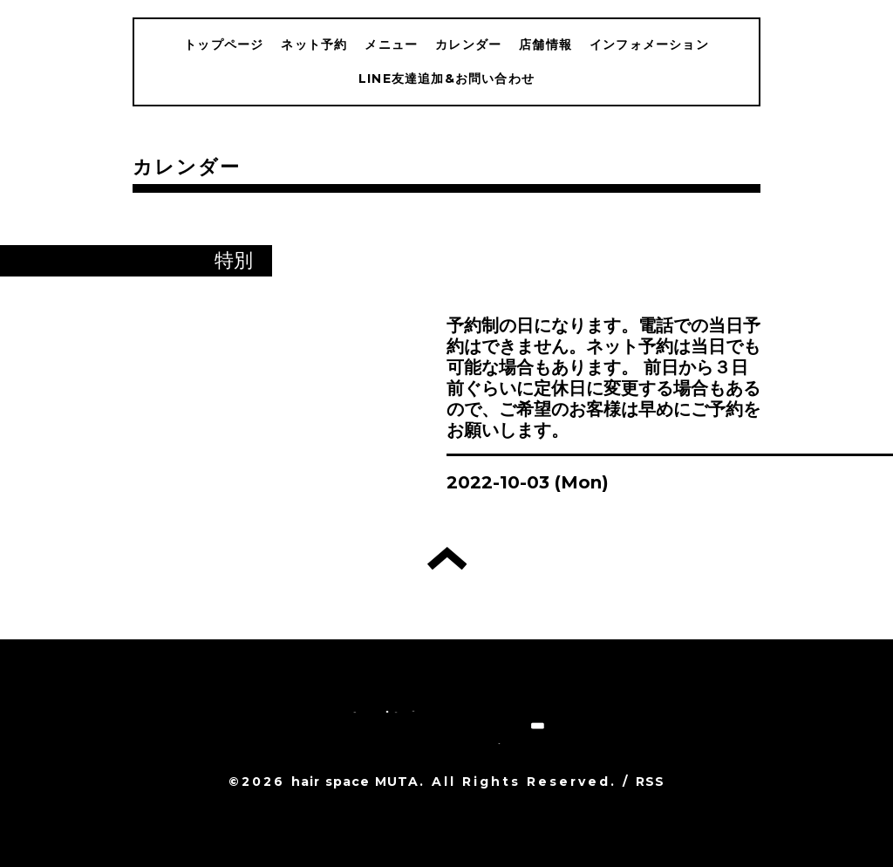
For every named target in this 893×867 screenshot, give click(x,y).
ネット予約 (314, 44)
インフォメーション (649, 44)
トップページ (223, 44)
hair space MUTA (355, 781)
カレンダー (468, 44)
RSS (650, 781)
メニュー (391, 44)
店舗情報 (545, 44)
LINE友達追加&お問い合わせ (446, 78)
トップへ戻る (447, 558)
